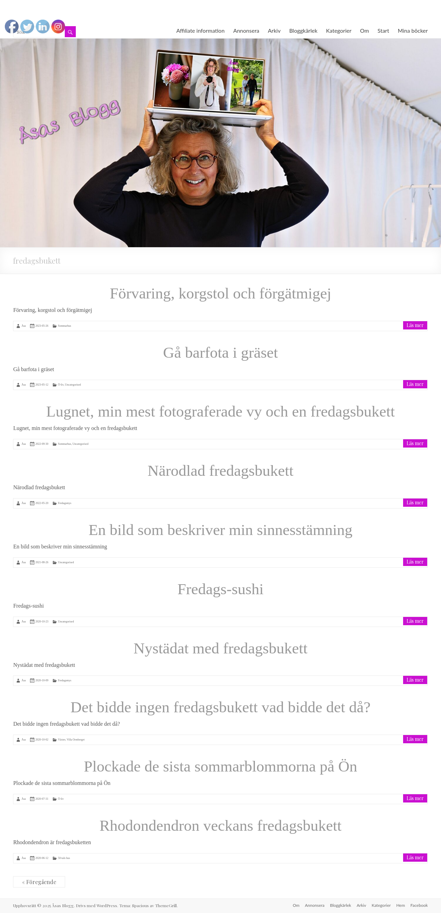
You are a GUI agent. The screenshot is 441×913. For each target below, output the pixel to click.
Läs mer (415, 325)
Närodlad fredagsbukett (220, 470)
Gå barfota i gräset (220, 352)
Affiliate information (200, 30)
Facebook (419, 905)
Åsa (23, 325)
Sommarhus (64, 325)
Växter (61, 739)
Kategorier (338, 30)
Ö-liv (60, 384)
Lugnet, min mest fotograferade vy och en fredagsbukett (220, 411)
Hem (400, 905)
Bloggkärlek (303, 30)
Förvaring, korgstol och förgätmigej (220, 293)
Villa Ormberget (76, 739)
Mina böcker (413, 30)
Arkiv (274, 30)
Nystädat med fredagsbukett (221, 648)
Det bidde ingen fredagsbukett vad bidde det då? (221, 707)
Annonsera (246, 30)
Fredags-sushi (220, 589)
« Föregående (39, 881)
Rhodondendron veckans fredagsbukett (220, 825)
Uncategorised (73, 384)
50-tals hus (64, 858)
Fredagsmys (64, 503)
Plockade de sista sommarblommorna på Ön (220, 766)
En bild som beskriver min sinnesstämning (220, 529)
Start (383, 30)
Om (364, 30)
